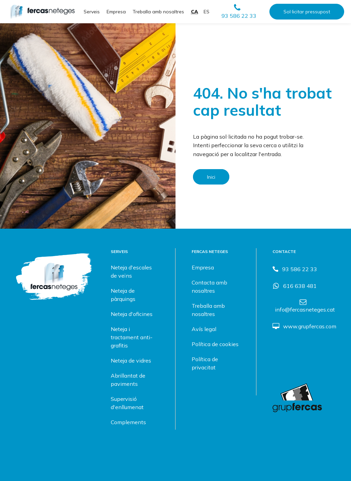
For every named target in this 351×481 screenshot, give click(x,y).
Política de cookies (215, 344)
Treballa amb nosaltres (158, 12)
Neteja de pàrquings (123, 294)
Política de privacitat (205, 363)
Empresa (116, 12)
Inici (211, 177)
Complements (128, 422)
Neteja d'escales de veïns (131, 271)
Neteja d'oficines (132, 314)
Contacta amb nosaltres (209, 286)
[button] (238, 11)
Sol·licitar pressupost (306, 12)
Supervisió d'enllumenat (127, 402)
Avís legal (204, 329)
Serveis (92, 12)
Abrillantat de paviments (128, 379)
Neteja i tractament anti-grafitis (132, 337)
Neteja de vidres (131, 360)
